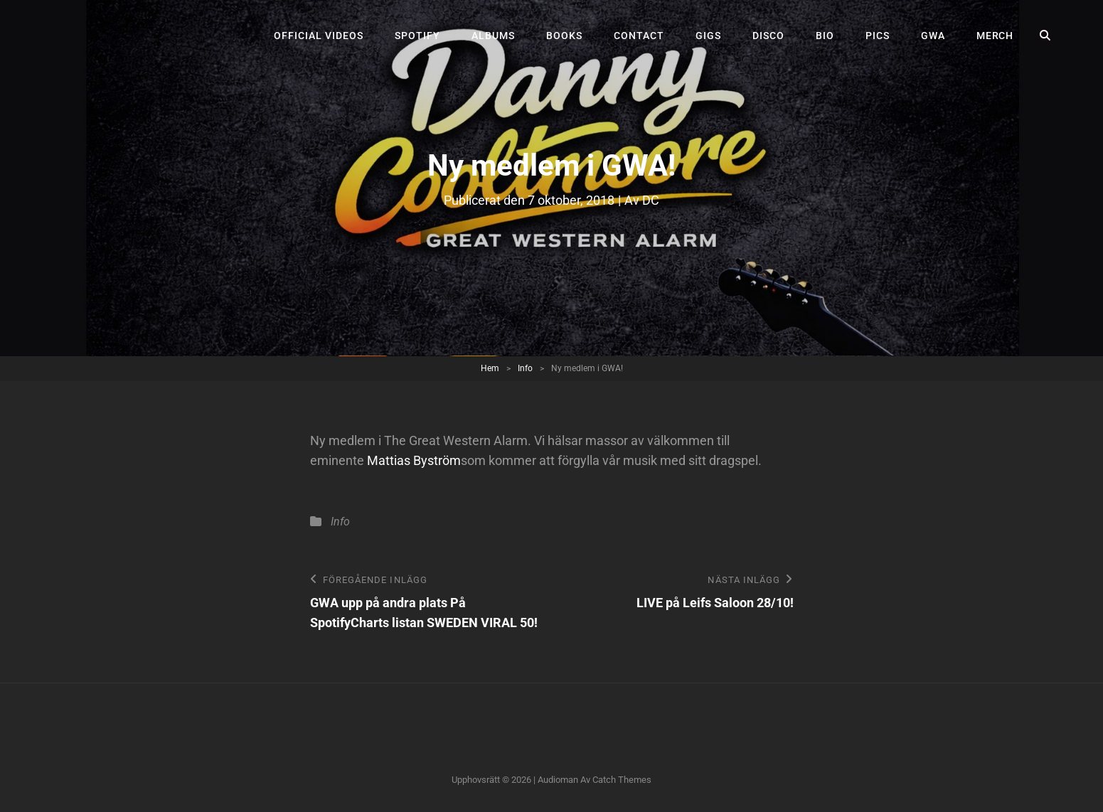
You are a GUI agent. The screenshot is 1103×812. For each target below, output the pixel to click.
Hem (490, 368)
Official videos (318, 35)
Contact (639, 35)
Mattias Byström (414, 460)
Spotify (417, 35)
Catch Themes (621, 779)
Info (525, 368)
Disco (768, 35)
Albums (493, 35)
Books (564, 35)
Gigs (708, 35)
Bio (825, 35)
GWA (933, 35)
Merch (995, 35)
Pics (877, 35)
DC (650, 200)
